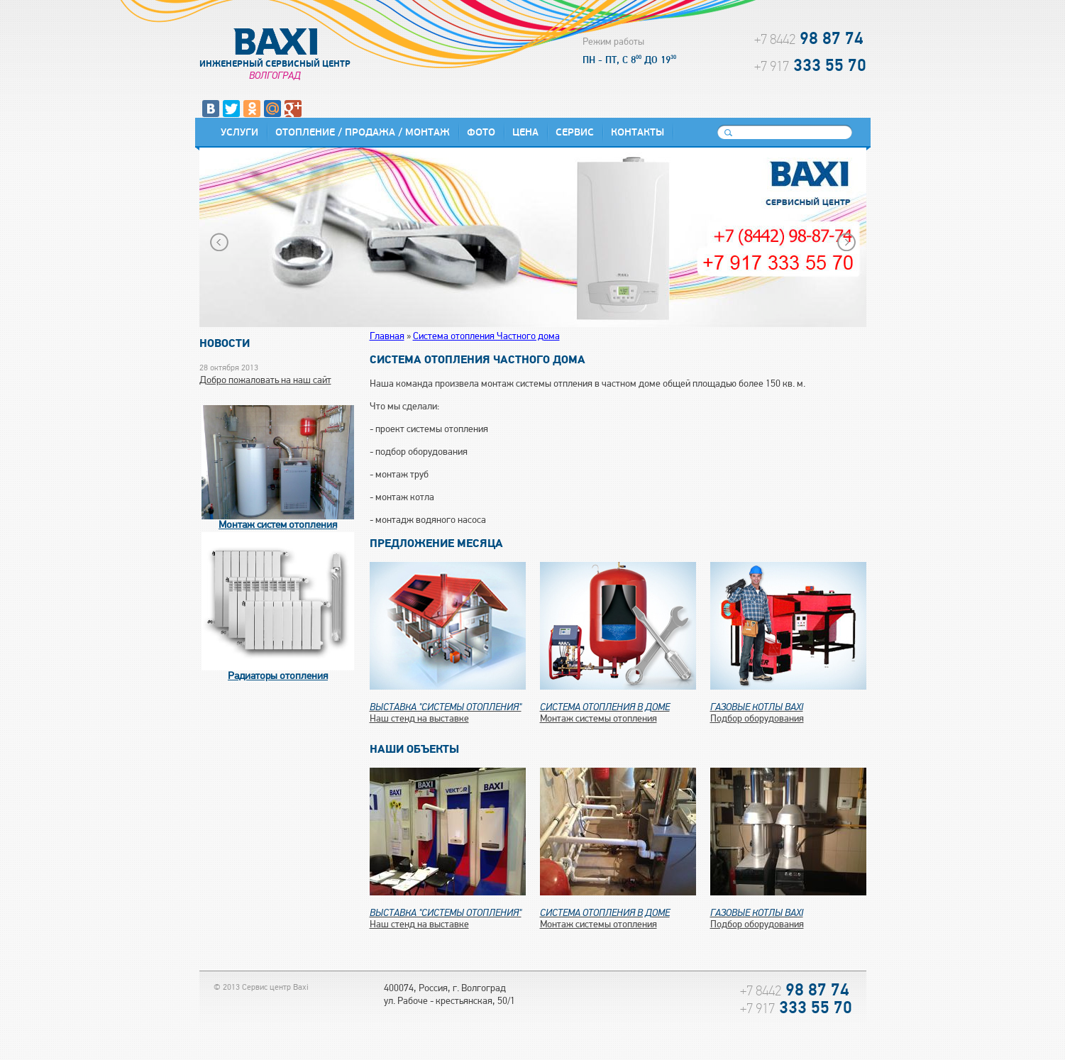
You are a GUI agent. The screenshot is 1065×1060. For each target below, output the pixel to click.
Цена (525, 132)
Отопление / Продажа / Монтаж (362, 132)
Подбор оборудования (788, 708)
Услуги (239, 132)
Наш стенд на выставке (448, 708)
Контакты (637, 132)
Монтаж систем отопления (278, 525)
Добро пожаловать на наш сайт (265, 380)
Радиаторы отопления (278, 676)
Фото (481, 132)
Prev (219, 242)
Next (846, 242)
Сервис (575, 132)
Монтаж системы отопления (618, 708)
